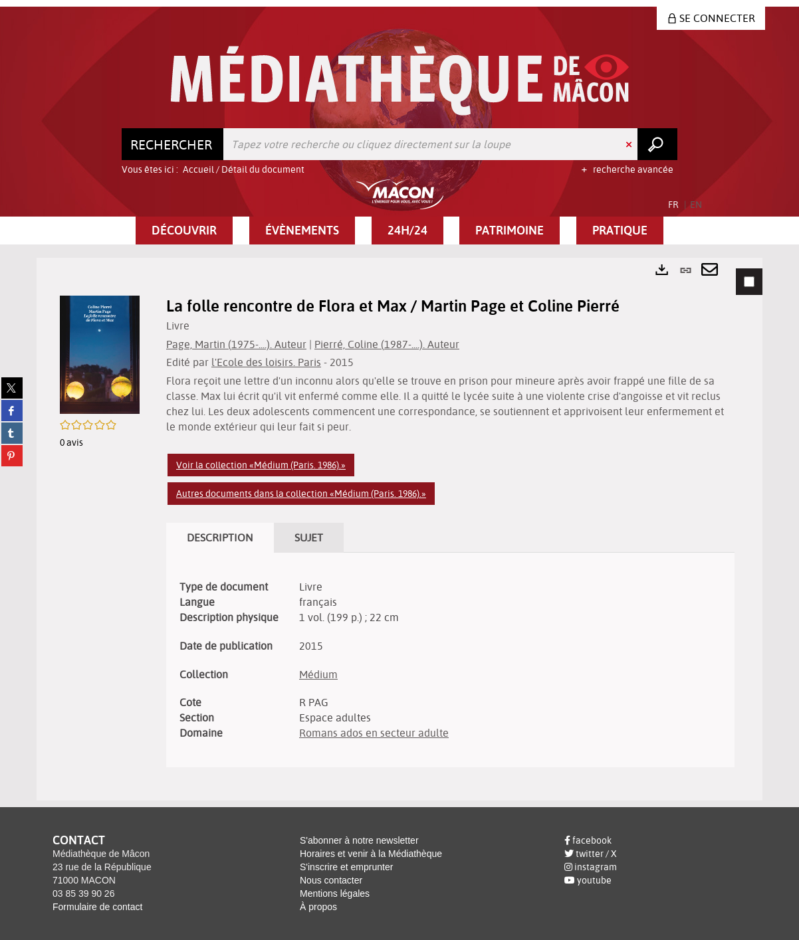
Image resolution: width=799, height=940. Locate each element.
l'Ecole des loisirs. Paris (266, 362)
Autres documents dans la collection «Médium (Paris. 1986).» (301, 494)
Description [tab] (220, 537)
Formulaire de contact (97, 906)
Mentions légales (335, 893)
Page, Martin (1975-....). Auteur (236, 344)
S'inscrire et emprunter (346, 867)
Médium (318, 674)
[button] (184, 230)
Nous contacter (331, 880)
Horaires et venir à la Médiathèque (371, 853)
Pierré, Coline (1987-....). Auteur (386, 344)
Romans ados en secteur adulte (374, 732)
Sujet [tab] (308, 537)
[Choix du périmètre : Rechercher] (173, 144)
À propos (318, 906)
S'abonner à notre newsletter (359, 840)
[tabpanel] (399, 529)
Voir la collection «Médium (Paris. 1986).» (261, 465)
